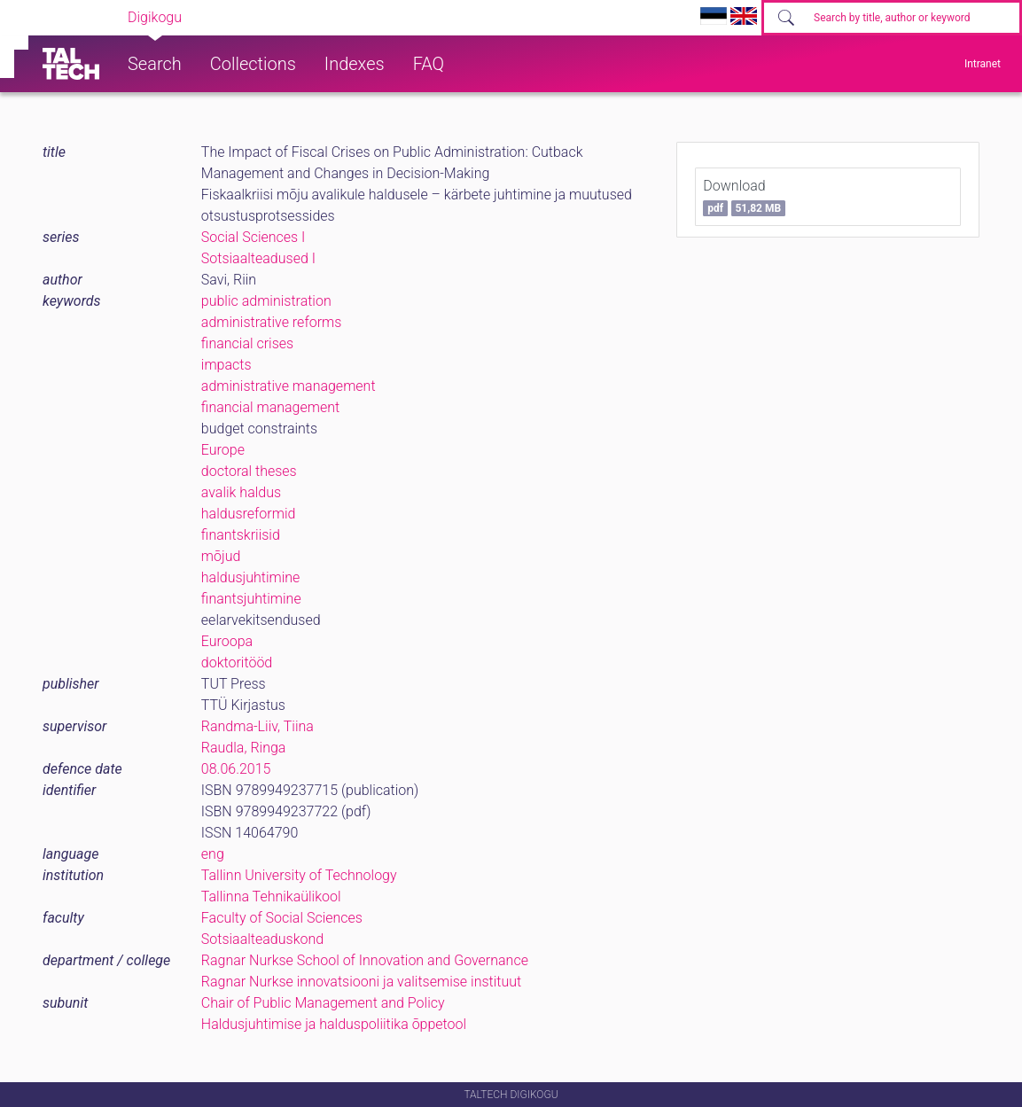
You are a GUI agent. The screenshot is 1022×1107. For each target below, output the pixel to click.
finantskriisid (240, 534)
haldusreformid (248, 513)
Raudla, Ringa (243, 747)
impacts (226, 364)
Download (744, 196)
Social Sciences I (253, 237)
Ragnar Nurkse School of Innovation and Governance (364, 960)
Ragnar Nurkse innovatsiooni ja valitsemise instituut (361, 981)
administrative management (288, 386)
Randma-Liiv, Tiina (257, 726)
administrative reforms (271, 322)
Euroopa (227, 641)
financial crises (247, 343)
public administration (266, 300)
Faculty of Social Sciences (282, 917)
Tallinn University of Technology (299, 875)
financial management (270, 407)
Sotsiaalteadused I (258, 258)
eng (212, 854)
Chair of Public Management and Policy (323, 1002)
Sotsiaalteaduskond (262, 939)
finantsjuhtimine (251, 598)
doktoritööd (236, 662)
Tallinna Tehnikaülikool (271, 896)
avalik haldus (241, 492)
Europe (223, 449)
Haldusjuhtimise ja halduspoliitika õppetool (333, 1024)
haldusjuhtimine (250, 577)
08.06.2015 (236, 768)
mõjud (220, 556)
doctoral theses (249, 471)
